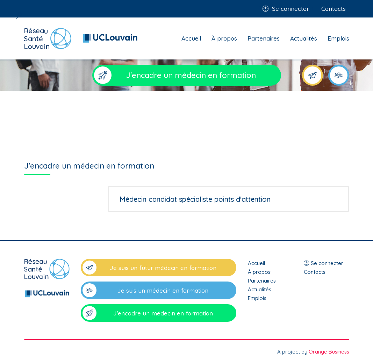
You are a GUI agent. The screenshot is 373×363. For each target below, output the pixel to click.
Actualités (303, 38)
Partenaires (264, 38)
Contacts (333, 8)
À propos (224, 38)
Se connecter (290, 8)
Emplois (338, 38)
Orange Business (329, 351)
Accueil (191, 38)
